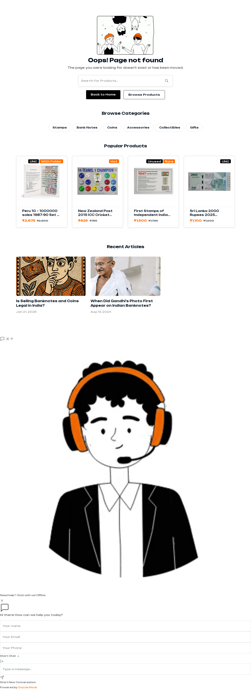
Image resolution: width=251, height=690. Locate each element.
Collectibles (169, 127)
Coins (112, 127)
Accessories (138, 127)
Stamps (60, 127)
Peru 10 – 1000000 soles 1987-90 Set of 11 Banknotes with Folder (41, 217)
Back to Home (103, 94)
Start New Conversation (18, 682)
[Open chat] (6, 338)
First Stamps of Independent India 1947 (151, 215)
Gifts (194, 127)
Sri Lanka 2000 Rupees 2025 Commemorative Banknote (205, 217)
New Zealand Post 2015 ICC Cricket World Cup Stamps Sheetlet (95, 217)
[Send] (2, 677)
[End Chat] (2, 661)
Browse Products (144, 94)
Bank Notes (87, 127)
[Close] (2, 600)
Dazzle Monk (27, 687)
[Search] (167, 81)
